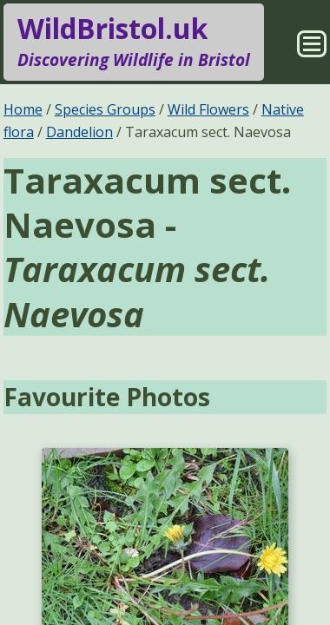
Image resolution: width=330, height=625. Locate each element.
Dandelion (79, 131)
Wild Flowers (208, 109)
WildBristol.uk (133, 42)
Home (23, 109)
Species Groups (105, 109)
